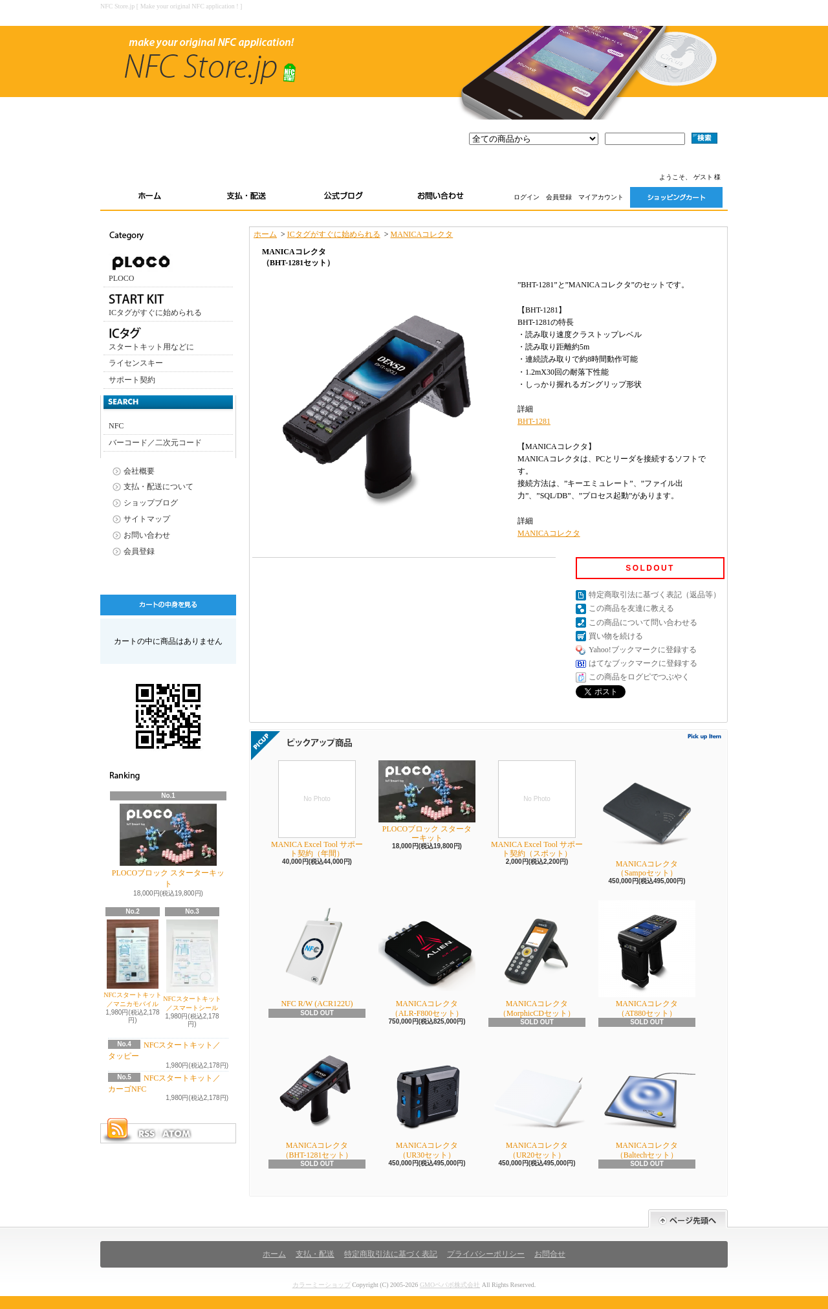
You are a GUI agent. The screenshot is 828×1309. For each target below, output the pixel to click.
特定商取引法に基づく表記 (390, 1254)
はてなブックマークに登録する (643, 663)
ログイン (526, 197)
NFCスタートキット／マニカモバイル (132, 963)
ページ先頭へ (688, 1218)
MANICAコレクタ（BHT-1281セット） (316, 1100)
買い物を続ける (616, 636)
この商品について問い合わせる (643, 622)
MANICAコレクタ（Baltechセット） (646, 1100)
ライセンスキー (136, 363)
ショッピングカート (676, 197)
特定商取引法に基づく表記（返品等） (655, 594)
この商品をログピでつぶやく (639, 676)
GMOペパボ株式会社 (450, 1284)
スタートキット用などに (151, 337)
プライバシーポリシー (486, 1254)
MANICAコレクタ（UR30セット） (426, 1100)
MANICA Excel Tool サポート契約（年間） (317, 809)
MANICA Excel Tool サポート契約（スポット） (537, 809)
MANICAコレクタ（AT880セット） (646, 958)
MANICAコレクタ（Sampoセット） (646, 818)
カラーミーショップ (321, 1284)
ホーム (149, 197)
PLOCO (141, 268)
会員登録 (559, 197)
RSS (146, 1133)
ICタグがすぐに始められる (155, 303)
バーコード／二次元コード (155, 442)
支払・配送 (315, 1254)
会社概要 (139, 471)
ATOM (177, 1133)
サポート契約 (132, 379)
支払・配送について (246, 197)
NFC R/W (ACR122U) (316, 954)
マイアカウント (601, 197)
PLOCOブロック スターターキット (168, 846)
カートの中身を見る (168, 605)
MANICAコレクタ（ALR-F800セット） (426, 958)
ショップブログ (343, 197)
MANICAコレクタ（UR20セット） (536, 1100)
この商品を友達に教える (631, 608)
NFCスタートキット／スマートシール (192, 965)
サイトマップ (147, 518)
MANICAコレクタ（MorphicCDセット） (536, 958)
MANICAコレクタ (422, 234)
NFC (116, 425)
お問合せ (549, 1254)
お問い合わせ (440, 197)
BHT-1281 (534, 421)
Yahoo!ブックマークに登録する (643, 649)
